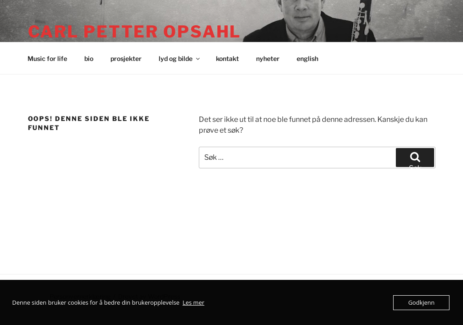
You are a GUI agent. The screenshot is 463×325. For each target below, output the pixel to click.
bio (88, 58)
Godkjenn (421, 302)
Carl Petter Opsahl (135, 32)
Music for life (47, 58)
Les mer (193, 302)
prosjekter (126, 58)
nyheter (268, 58)
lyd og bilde (180, 58)
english (307, 58)
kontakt (227, 58)
